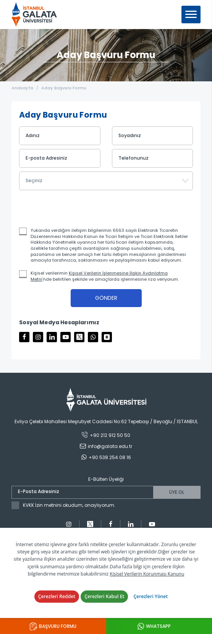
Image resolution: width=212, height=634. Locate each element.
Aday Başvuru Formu (63, 88)
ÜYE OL (176, 492)
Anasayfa (22, 88)
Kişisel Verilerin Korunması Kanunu (147, 574)
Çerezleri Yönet (150, 596)
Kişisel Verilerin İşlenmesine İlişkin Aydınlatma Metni (99, 276)
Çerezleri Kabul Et (104, 596)
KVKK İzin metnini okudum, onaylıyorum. (69, 505)
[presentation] (71, 209)
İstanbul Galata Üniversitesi (36, 14)
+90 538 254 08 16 (110, 457)
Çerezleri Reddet (57, 596)
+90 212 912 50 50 (110, 435)
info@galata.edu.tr (110, 446)
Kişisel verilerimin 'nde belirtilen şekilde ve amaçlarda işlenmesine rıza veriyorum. (105, 276)
